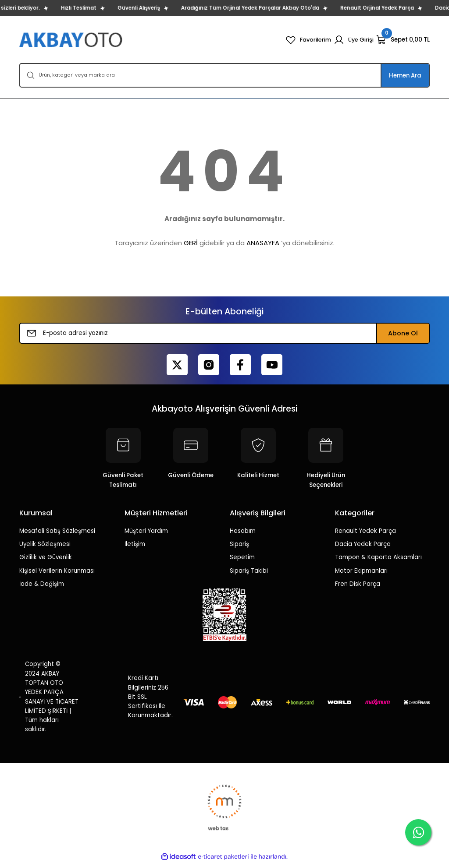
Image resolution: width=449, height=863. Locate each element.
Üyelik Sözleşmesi (45, 544)
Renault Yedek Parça (365, 531)
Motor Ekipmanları (361, 571)
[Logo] (71, 40)
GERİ (191, 242)
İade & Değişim (41, 584)
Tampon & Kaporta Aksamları (378, 557)
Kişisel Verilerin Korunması (57, 571)
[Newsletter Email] (224, 333)
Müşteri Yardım (146, 531)
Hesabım (243, 531)
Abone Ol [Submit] (403, 333)
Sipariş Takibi (249, 571)
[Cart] (403, 40)
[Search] (224, 75)
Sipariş (239, 544)
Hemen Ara (405, 75)
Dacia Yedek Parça (363, 544)
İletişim (135, 544)
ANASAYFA (262, 242)
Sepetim (242, 557)
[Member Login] (353, 40)
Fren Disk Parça (357, 584)
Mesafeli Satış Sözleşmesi (57, 531)
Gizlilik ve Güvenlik (45, 557)
